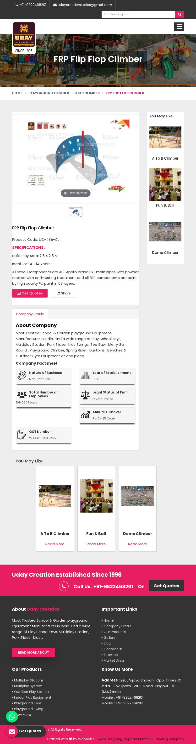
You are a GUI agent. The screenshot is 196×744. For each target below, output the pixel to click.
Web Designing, (110, 739)
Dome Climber (165, 253)
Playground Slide (26, 703)
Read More (55, 543)
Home (17, 93)
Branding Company (169, 739)
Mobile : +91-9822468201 (122, 697)
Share (64, 293)
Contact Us (112, 649)
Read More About (33, 652)
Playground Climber (48, 93)
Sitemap (110, 654)
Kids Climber (87, 93)
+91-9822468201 (31, 4)
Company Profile (30, 314)
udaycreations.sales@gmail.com (82, 4)
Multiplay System (27, 686)
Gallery (108, 637)
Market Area (113, 660)
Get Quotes (30, 293)
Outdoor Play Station (30, 691)
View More (21, 714)
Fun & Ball (165, 206)
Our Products (114, 631)
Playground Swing (27, 709)
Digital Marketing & (138, 739)
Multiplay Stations (28, 680)
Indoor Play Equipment (31, 697)
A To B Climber (165, 159)
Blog (106, 643)
